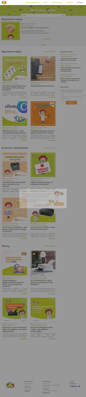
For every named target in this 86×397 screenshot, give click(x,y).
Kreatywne (69, 2)
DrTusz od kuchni (57, 2)
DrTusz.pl (80, 2)
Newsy (45, 2)
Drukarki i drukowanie (32, 2)
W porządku (59, 204)
